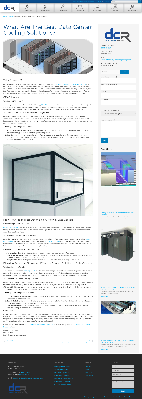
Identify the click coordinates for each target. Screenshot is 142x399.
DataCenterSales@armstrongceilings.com (83, 1)
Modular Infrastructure (62, 385)
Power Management (61, 373)
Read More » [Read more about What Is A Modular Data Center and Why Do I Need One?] (104, 296)
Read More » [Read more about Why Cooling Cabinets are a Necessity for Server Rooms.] (104, 349)
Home (5, 16)
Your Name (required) (109, 77)
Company (104, 99)
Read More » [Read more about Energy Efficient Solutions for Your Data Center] (104, 222)
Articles (11, 16)
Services (88, 367)
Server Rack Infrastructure (63, 379)
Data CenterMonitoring (80, 9)
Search (124, 72)
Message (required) (108, 120)
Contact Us (89, 376)
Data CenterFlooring (115, 9)
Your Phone (105, 92)
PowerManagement (63, 9)
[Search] (139, 1)
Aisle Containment (61, 370)
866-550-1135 (24, 374)
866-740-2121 (106, 48)
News (87, 370)
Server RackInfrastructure (97, 9)
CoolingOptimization (27, 9)
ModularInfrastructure (132, 9)
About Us (88, 373)
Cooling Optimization (62, 367)
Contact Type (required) (110, 110)
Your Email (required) (109, 84)
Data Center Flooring (62, 382)
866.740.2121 (98, 1)
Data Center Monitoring (63, 376)
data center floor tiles (52, 241)
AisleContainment (45, 9)
